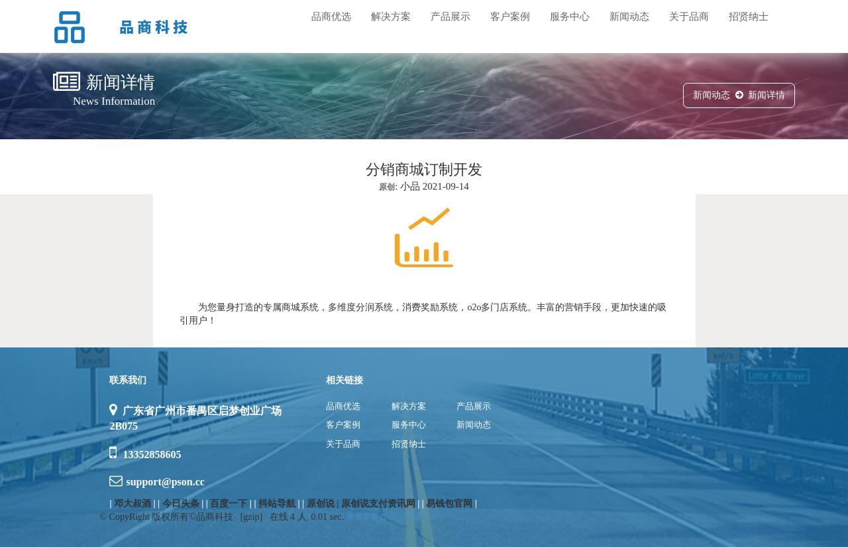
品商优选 (331, 16)
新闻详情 (766, 95)
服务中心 (570, 16)
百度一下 (228, 504)
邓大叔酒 (132, 504)
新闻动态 (629, 16)
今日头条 (180, 504)
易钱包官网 (449, 504)
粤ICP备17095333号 (385, 517)
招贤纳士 (748, 16)
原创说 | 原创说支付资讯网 (361, 504)
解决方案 (391, 16)
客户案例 (510, 16)
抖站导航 (276, 504)
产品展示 (450, 16)
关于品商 (689, 16)
